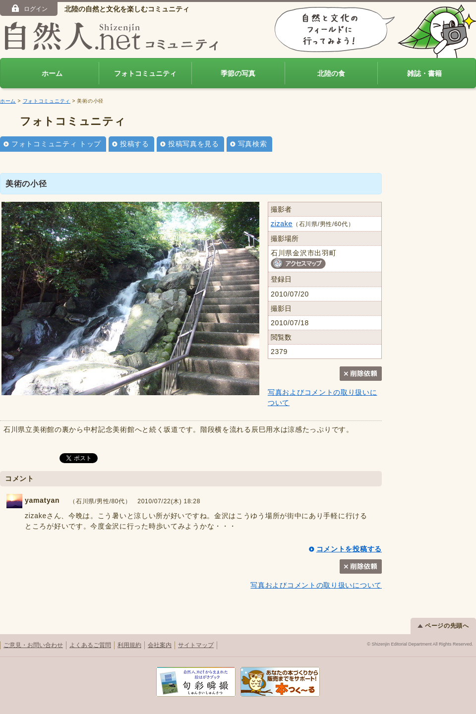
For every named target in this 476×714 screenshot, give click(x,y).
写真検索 (252, 144)
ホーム (52, 73)
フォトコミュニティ (145, 73)
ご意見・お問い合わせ (33, 645)
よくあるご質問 (90, 645)
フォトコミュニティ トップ (56, 144)
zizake (282, 224)
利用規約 (129, 645)
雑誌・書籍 (424, 73)
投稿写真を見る (193, 144)
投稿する (134, 144)
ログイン (29, 8)
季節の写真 (238, 73)
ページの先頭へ (443, 625)
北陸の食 (331, 73)
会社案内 (160, 645)
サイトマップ (196, 645)
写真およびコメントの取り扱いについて (316, 585)
